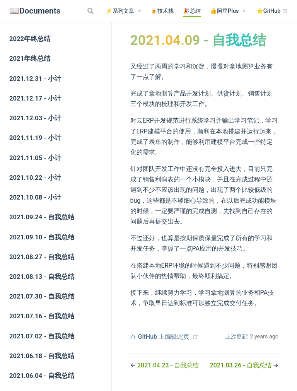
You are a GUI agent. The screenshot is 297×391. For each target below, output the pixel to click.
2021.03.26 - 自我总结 (241, 365)
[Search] (91, 10)
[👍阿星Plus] (228, 11)
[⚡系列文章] (123, 11)
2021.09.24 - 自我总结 (41, 217)
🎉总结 (192, 11)
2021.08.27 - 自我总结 (41, 257)
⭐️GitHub (272, 11)
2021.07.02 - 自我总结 (41, 336)
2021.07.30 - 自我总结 (41, 296)
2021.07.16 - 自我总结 (41, 316)
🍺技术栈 (162, 11)
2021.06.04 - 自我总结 (41, 375)
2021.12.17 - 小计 (35, 98)
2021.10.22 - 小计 (35, 177)
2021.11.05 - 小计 (35, 158)
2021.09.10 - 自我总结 (41, 237)
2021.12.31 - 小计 (35, 78)
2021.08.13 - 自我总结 (41, 276)
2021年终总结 (29, 58)
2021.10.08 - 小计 (35, 197)
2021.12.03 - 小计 (35, 118)
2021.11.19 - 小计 (35, 138)
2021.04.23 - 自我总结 (168, 365)
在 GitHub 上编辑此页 (160, 336)
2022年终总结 (29, 39)
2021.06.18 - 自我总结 (41, 356)
